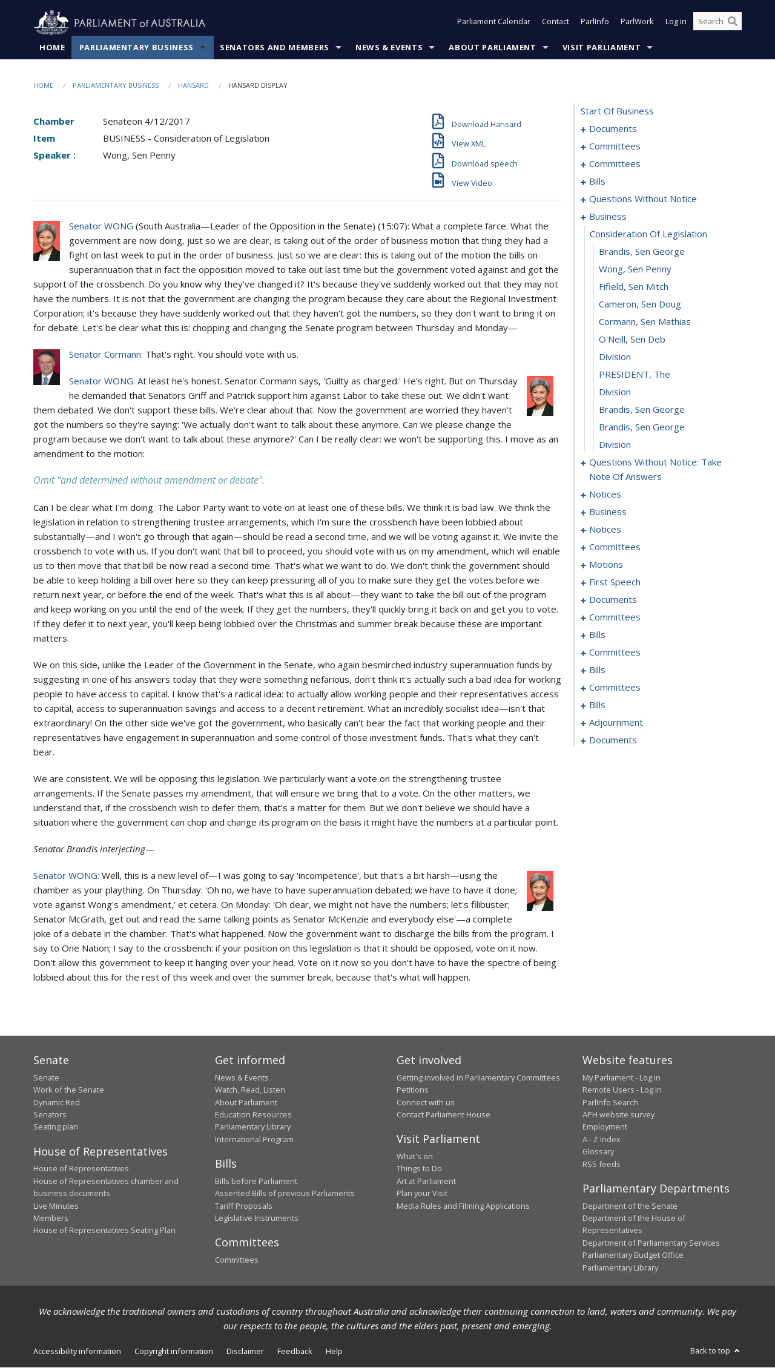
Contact (555, 23)
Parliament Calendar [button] (493, 23)
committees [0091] (615, 547)
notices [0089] (605, 530)
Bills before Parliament (256, 1181)
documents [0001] (613, 129)
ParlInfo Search (610, 1102)
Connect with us (426, 1102)
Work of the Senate (68, 1090)
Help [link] (334, 1351)
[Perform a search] (733, 23)
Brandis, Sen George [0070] (642, 427)
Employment (604, 1127)
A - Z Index (601, 1139)
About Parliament (492, 47)
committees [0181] (615, 652)
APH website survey (618, 1115)
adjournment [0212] (616, 723)
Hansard (193, 85)
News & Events (389, 47)
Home (52, 47)
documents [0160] (613, 600)
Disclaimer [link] (245, 1351)
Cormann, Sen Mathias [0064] (645, 322)
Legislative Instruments (256, 1218)
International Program (254, 1139)
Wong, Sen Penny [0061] (635, 269)
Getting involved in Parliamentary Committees (478, 1078)
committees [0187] (615, 688)
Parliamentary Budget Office (633, 1255)
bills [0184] (597, 670)
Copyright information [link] (173, 1351)
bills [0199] (597, 705)
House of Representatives (81, 1168)
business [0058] (608, 217)
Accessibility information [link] (77, 1351)
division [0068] (615, 392)
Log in (676, 23)
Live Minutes (56, 1205)
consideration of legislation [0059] (648, 234)
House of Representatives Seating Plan (104, 1230)
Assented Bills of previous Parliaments (285, 1193)
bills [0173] (597, 635)
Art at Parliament (426, 1181)
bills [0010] (597, 182)
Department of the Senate (630, 1205)
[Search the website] (717, 23)
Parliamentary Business (136, 47)
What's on (415, 1156)
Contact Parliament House (443, 1115)
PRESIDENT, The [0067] (634, 375)
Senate (46, 1078)
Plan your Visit (422, 1193)
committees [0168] (615, 617)
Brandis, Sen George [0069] (642, 410)
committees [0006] (615, 164)
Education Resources (253, 1115)
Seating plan (55, 1127)
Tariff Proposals (243, 1205)
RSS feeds (601, 1164)
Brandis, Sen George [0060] (642, 252)
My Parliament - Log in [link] (621, 1078)
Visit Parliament (601, 47)
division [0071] (615, 445)
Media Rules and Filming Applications (463, 1205)
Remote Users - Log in (622, 1090)
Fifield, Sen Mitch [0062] (633, 287)
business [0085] (608, 512)
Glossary (598, 1151)
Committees (237, 1260)
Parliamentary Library (253, 1127)
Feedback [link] (294, 1351)
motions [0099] (606, 565)
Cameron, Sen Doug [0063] (640, 304)
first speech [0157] (615, 582)
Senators (50, 1115)
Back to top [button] (716, 1351)
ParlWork (637, 23)
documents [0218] (613, 740)
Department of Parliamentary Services (651, 1242)
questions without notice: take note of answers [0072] (655, 469)
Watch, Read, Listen (250, 1090)
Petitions (413, 1090)
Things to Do (419, 1168)
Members (50, 1218)
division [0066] (615, 357)
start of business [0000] (617, 111)
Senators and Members (274, 47)
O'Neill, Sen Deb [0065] (632, 340)
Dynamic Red (56, 1102)
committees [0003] (615, 146)
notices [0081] (605, 494)
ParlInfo (595, 23)
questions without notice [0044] (643, 199)
